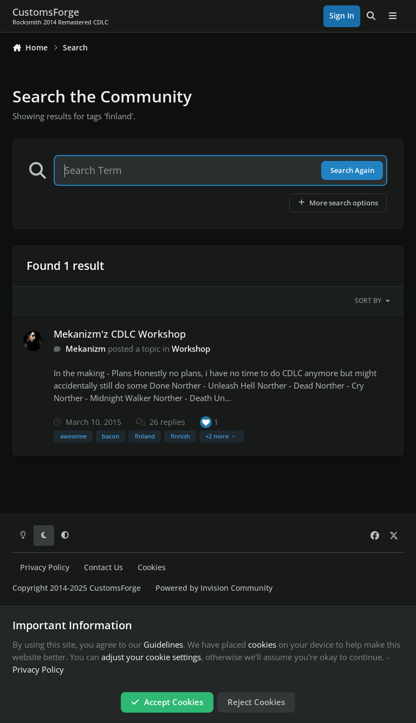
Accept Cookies (167, 701)
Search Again (352, 170)
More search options (338, 203)
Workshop (191, 348)
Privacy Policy (44, 567)
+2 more (220, 436)
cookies (262, 644)
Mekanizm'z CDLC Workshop (120, 333)
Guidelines (163, 644)
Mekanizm (86, 348)
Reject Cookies (256, 701)
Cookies (152, 567)
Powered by (213, 588)
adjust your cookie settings (151, 656)
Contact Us (103, 567)
